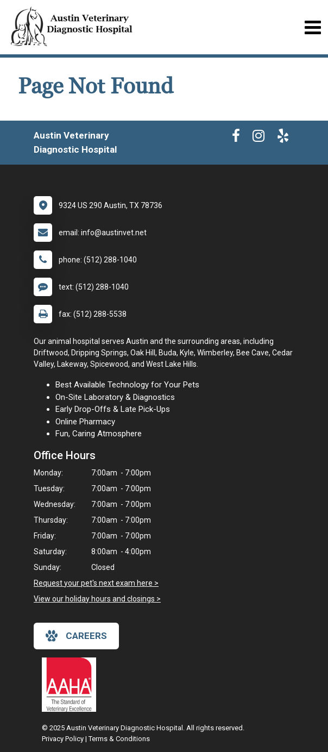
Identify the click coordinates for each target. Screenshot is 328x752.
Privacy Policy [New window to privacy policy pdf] (63, 739)
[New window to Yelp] (283, 138)
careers (76, 636)
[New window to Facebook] (235, 138)
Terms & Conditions (119, 739)
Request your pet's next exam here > (96, 583)
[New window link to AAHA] (72, 684)
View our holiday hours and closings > (97, 598)
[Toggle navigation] (312, 27)
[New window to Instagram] (258, 138)
